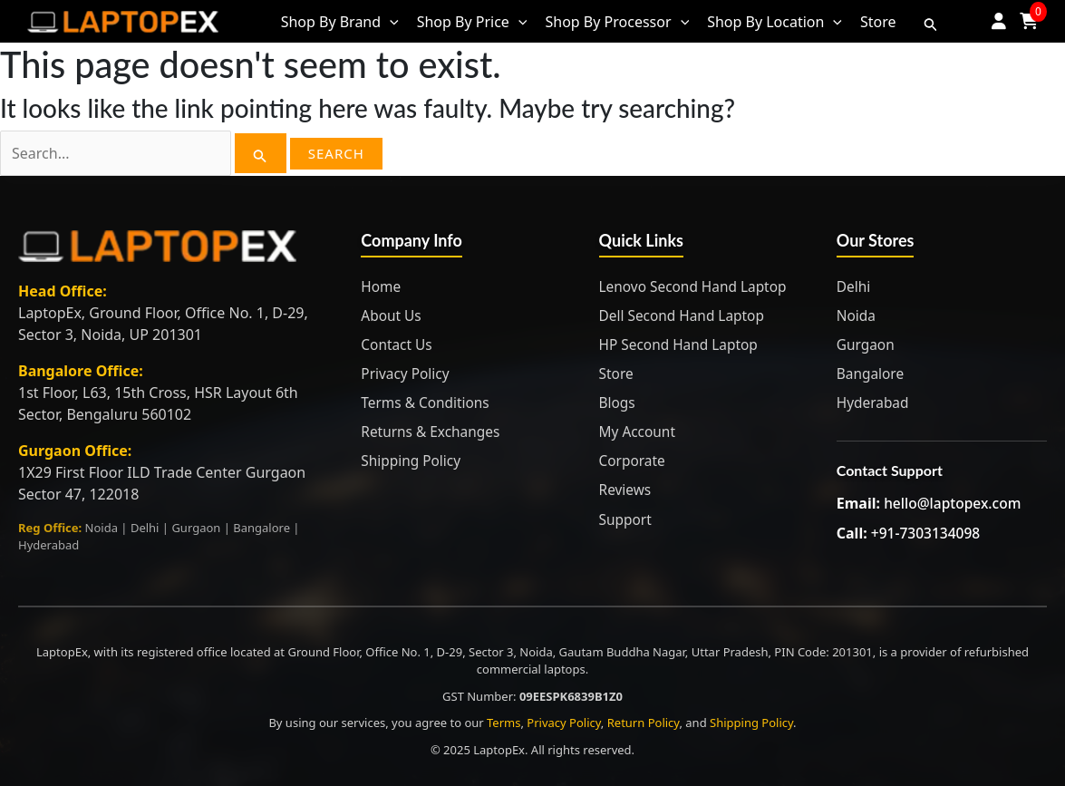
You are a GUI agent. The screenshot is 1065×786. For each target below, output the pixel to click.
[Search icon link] (931, 22)
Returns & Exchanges (433, 432)
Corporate (633, 461)
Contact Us (397, 344)
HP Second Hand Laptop (681, 344)
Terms (503, 722)
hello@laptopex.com (954, 503)
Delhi (854, 286)
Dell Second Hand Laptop (684, 315)
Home (381, 286)
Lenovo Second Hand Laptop (696, 286)
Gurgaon (866, 344)
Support (626, 519)
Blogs (618, 402)
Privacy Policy (406, 373)
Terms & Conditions (427, 402)
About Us (392, 315)
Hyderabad (874, 402)
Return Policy (643, 722)
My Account (639, 432)
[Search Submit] (260, 153)
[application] (390, 22)
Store (617, 373)
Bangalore (871, 373)
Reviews (626, 490)
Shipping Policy (412, 461)
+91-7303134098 (927, 532)
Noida (857, 315)
